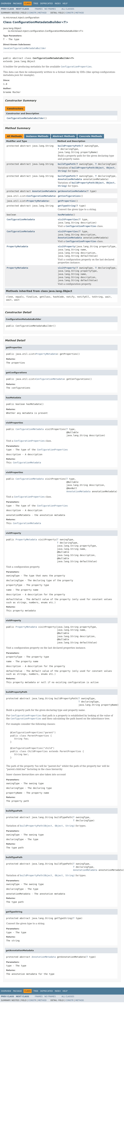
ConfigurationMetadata (41, 196)
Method (42, 13)
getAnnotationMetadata (72, 191)
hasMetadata (65, 214)
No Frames (50, 9)
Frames (39, 9)
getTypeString (66, 205)
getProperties (66, 201)
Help (65, 3)
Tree (35, 3)
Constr (32, 13)
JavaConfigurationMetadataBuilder (24, 48)
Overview (6, 3)
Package (17, 3)
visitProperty (66, 246)
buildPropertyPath (69, 146)
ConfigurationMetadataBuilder (25, 118)
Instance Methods (37, 136)
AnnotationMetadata (70, 179)
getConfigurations (69, 196)
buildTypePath (66, 164)
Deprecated (46, 3)
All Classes (68, 9)
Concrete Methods (90, 136)
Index (58, 3)
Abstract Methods (64, 136)
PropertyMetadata (37, 201)
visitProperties (68, 219)
